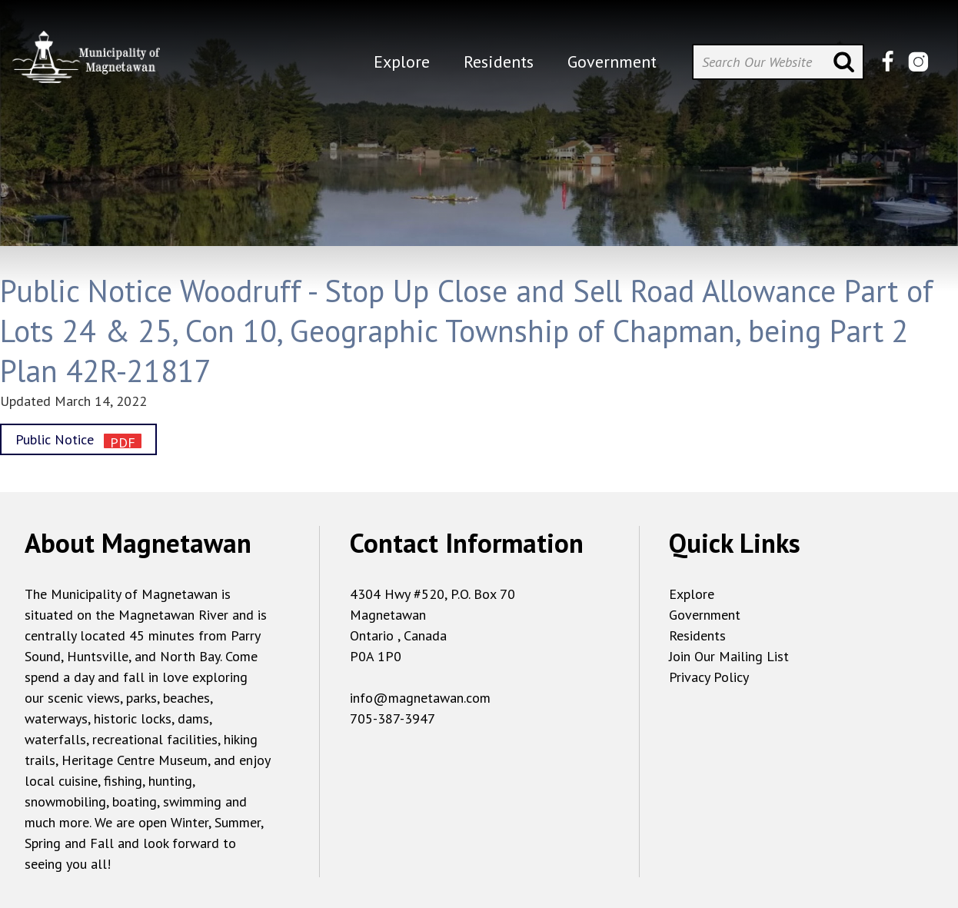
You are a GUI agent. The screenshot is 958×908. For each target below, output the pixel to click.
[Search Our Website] (778, 62)
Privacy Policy (709, 677)
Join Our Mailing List (729, 656)
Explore (691, 594)
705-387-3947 (392, 718)
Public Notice (56, 439)
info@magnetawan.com (420, 698)
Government (704, 615)
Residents (697, 635)
